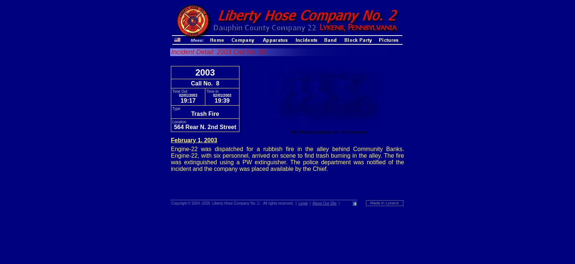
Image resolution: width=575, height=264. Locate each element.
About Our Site (324, 203)
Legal (303, 203)
